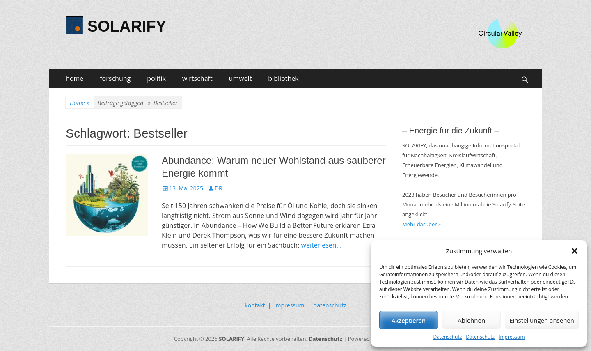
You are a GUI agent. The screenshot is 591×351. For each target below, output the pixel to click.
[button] (574, 251)
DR (218, 188)
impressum (289, 305)
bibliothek (283, 78)
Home (79, 103)
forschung (115, 78)
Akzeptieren (409, 320)
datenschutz (330, 305)
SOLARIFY (126, 26)
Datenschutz (447, 336)
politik (156, 78)
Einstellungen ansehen (541, 320)
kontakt (255, 305)
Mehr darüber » (421, 224)
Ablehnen (471, 320)
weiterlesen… (321, 245)
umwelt (240, 78)
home (74, 78)
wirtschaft (197, 78)
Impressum (512, 336)
